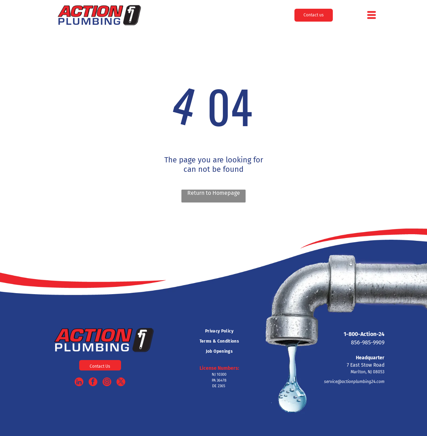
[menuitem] (219, 331)
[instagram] (107, 382)
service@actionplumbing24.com (354, 381)
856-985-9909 (367, 342)
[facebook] (93, 382)
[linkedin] (79, 382)
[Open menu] (372, 15)
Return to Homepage (213, 193)
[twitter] (121, 382)
